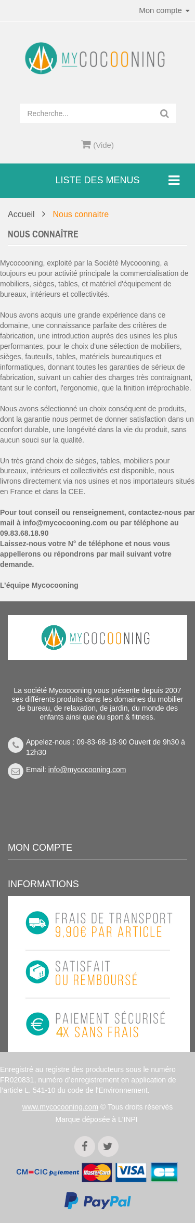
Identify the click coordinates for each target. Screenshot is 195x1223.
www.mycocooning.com (60, 1107)
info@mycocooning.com (65, 523)
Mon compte (40, 847)
